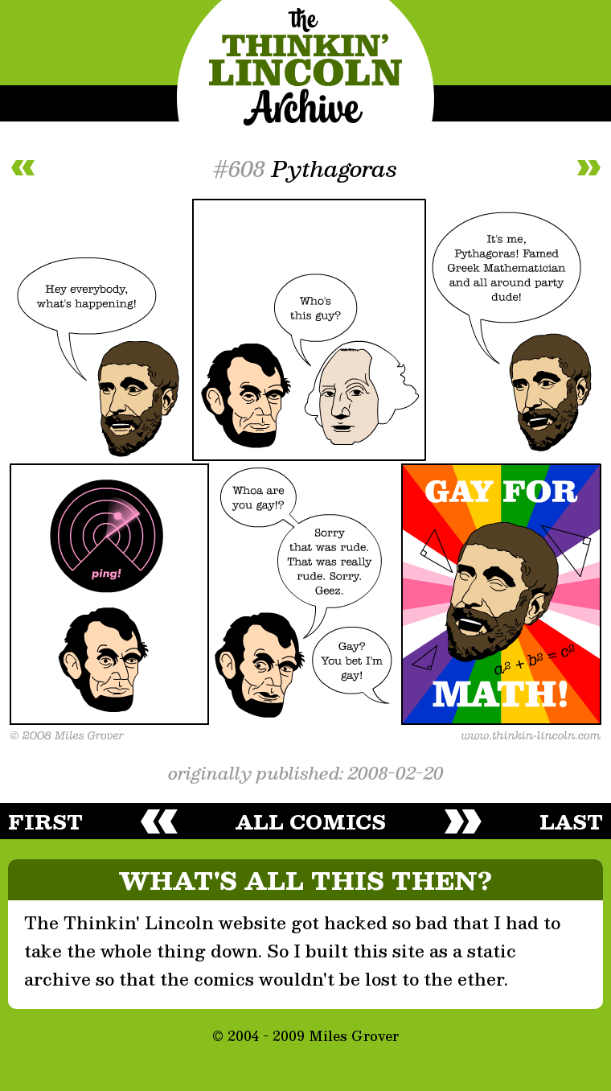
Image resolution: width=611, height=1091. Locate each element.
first (45, 821)
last (571, 821)
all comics (311, 821)
